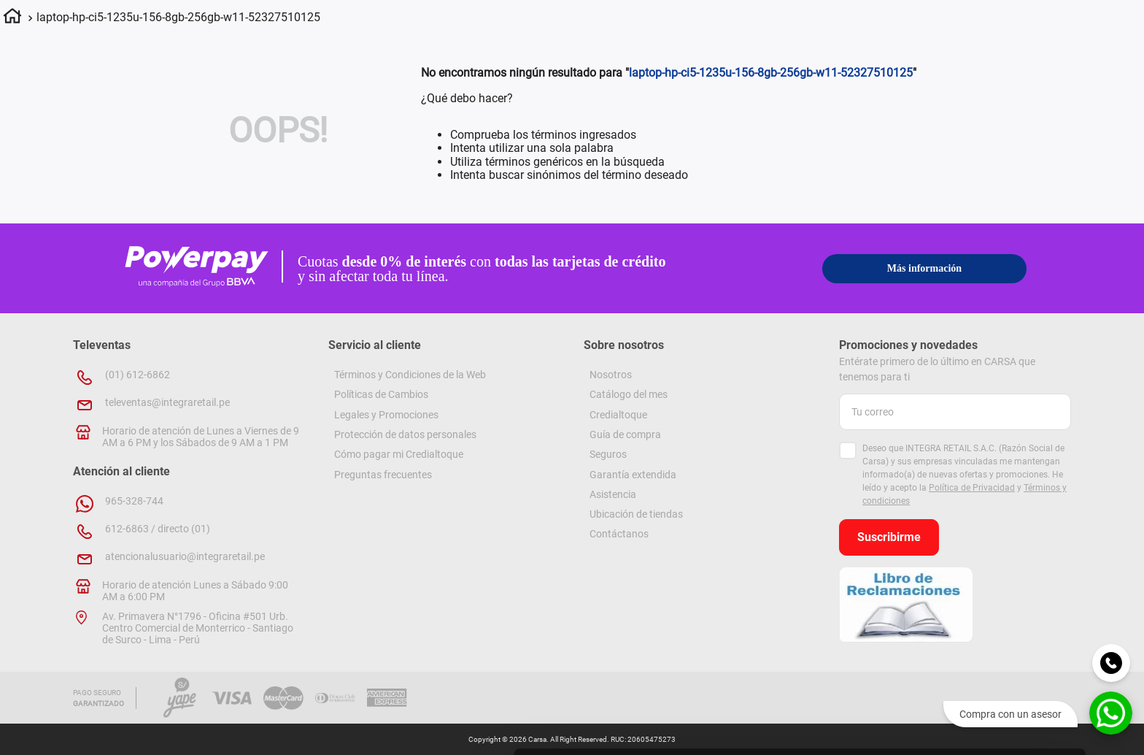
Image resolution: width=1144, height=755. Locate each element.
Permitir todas (1022, 542)
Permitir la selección (1022, 585)
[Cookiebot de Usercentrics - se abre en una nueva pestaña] (653, 726)
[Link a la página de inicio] (12, 18)
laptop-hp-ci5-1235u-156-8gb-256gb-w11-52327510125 (178, 17)
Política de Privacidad (972, 488)
